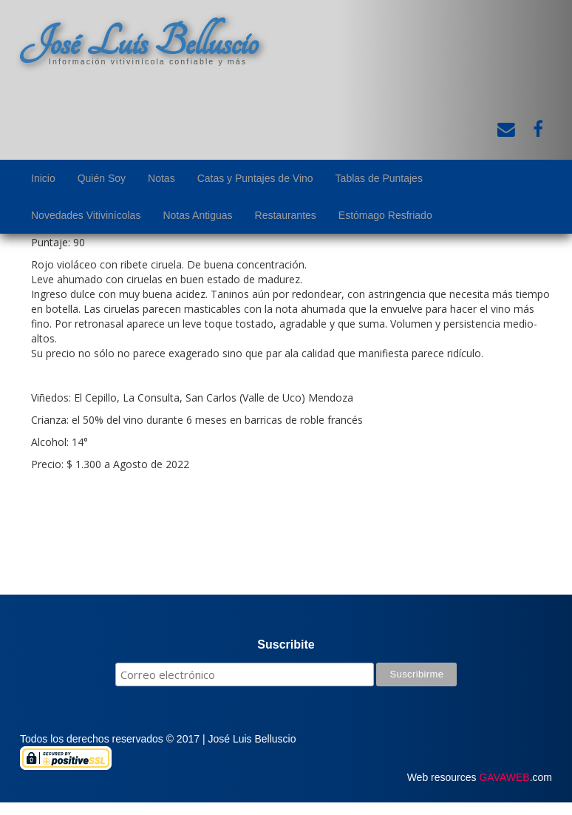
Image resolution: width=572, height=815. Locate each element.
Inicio (43, 178)
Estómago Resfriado (385, 215)
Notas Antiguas (197, 215)
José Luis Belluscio (139, 42)
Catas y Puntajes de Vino (255, 178)
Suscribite (285, 644)
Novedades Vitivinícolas (85, 215)
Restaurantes (285, 215)
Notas (161, 178)
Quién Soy (102, 178)
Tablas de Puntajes (379, 178)
